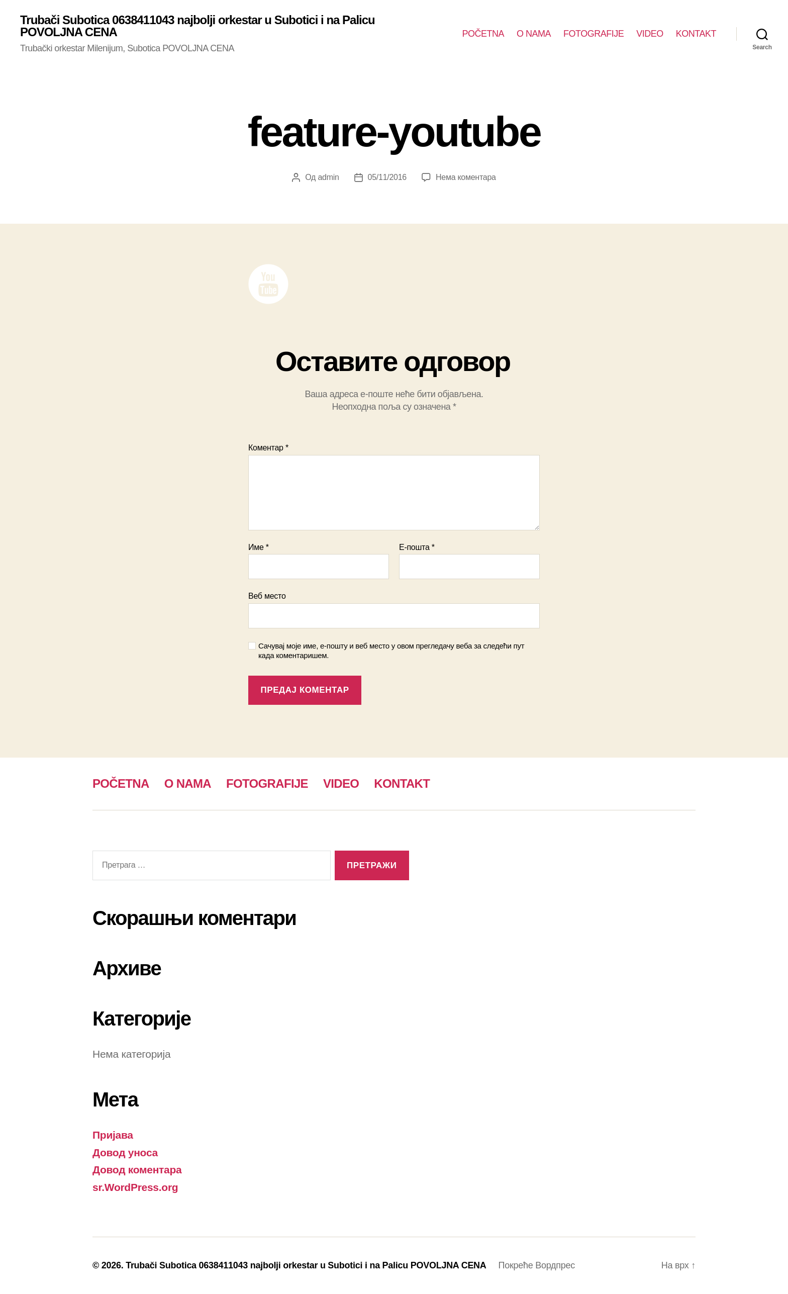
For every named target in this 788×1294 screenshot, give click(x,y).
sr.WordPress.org (135, 1187)
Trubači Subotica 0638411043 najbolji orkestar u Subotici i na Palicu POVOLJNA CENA (197, 26)
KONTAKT (696, 34)
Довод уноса (125, 1152)
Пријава (112, 1135)
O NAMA (534, 34)
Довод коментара (137, 1169)
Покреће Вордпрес (537, 1265)
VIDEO (649, 34)
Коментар (268, 447)
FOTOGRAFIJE (593, 34)
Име (258, 547)
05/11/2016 (387, 177)
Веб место (267, 596)
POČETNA (483, 34)
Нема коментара (466, 177)
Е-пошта (417, 547)
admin (328, 177)
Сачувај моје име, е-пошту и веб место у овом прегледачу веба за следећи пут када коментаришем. (391, 650)
